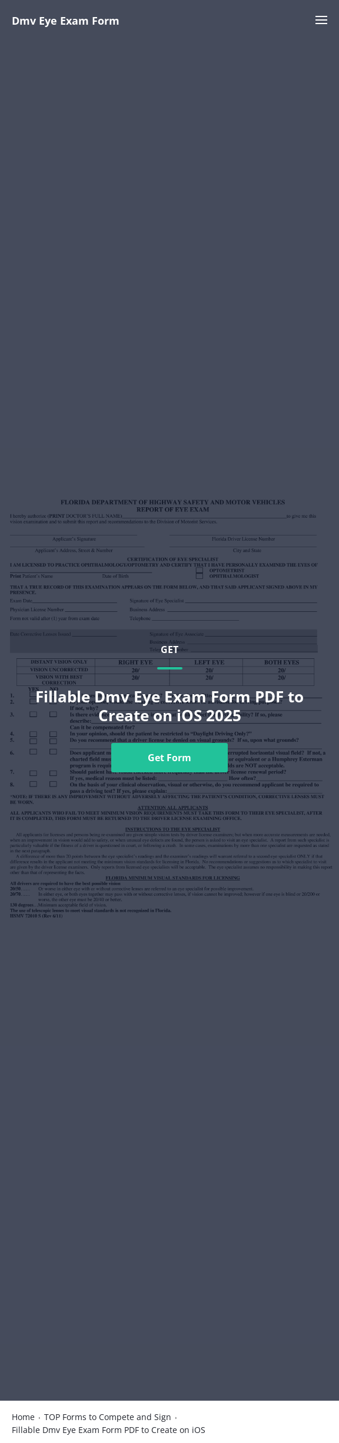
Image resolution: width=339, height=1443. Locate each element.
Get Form (169, 757)
